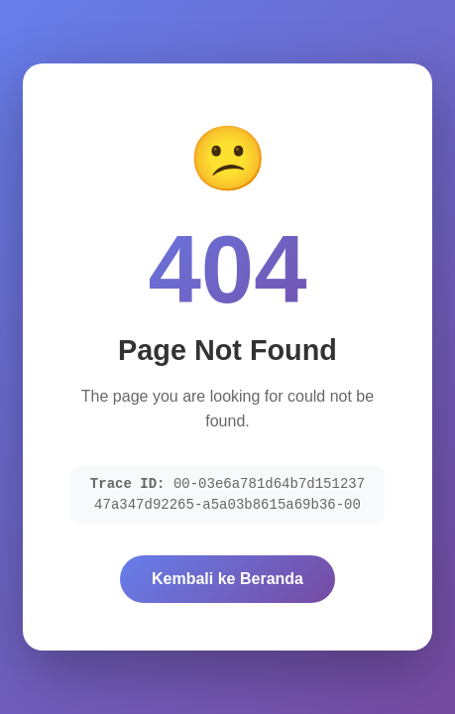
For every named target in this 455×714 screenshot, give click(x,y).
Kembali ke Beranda (227, 578)
